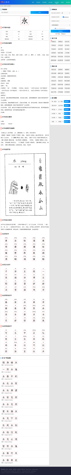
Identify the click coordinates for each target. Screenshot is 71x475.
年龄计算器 (60, 52)
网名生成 (54, 69)
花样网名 (60, 69)
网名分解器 (67, 80)
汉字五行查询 (67, 57)
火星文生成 (60, 77)
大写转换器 (60, 92)
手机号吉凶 (60, 56)
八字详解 (67, 52)
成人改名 (50, 2)
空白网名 (54, 84)
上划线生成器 (67, 85)
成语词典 (19, 469)
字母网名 (54, 77)
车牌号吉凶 (53, 56)
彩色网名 (67, 73)
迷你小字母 (53, 92)
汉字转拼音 (67, 92)
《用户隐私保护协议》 (62, 28)
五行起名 (67, 45)
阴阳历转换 (53, 60)
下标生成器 (67, 88)
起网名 (62, 2)
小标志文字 (53, 80)
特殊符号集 (60, 84)
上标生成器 (60, 88)
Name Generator (28, 469)
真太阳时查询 (60, 61)
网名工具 (23, 469)
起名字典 (57, 2)
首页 (33, 2)
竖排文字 (60, 80)
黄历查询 (68, 2)
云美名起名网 (14, 472)
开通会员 (63, 33)
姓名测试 (44, 2)
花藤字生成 (60, 73)
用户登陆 (57, 33)
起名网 (5, 5)
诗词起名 (54, 45)
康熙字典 (14, 469)
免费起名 (60, 41)
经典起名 (54, 41)
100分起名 (60, 45)
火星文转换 (53, 73)
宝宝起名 (38, 2)
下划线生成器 (53, 89)
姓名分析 (67, 41)
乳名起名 (54, 49)
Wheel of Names (35, 469)
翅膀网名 (67, 69)
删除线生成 (67, 77)
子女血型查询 (67, 61)
